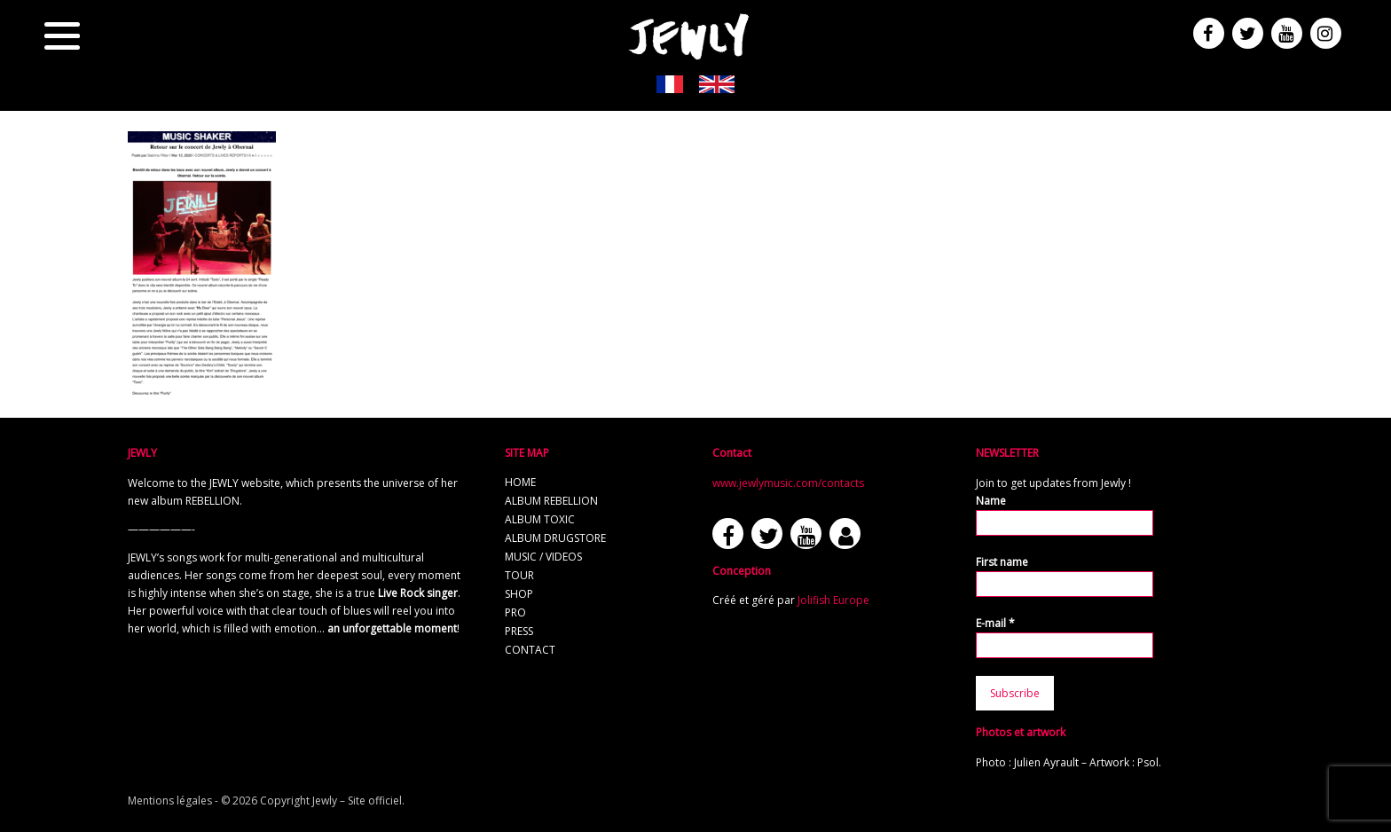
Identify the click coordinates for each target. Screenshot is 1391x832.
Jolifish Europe (833, 600)
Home (520, 482)
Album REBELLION (551, 500)
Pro (515, 612)
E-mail (995, 623)
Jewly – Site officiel (357, 800)
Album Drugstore (555, 538)
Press (519, 631)
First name (1002, 561)
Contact (530, 649)
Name (991, 500)
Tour (519, 575)
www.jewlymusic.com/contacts (788, 483)
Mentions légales (170, 800)
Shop (519, 593)
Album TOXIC (540, 519)
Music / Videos (543, 556)
